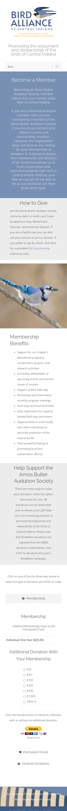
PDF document (37, 248)
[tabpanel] (33, 676)
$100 (30, 680)
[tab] (33, 598)
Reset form (33, 737)
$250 (30, 685)
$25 (29, 669)
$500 (30, 690)
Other (30, 701)
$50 (29, 674)
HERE (19, 553)
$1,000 (31, 696)
